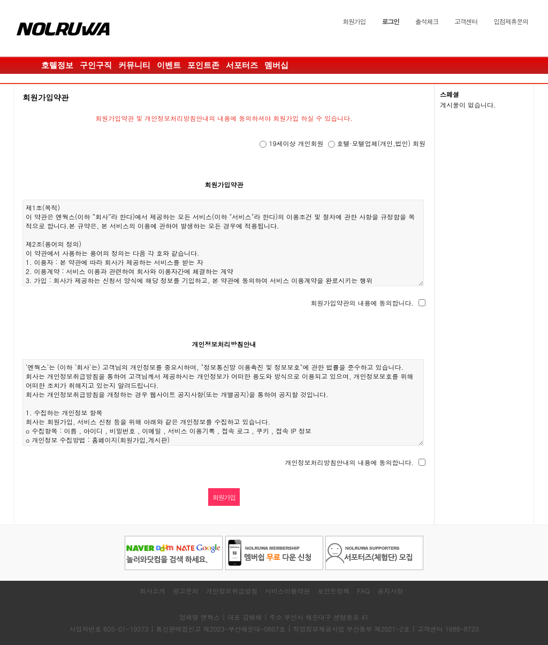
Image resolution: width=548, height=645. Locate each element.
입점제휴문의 (510, 21)
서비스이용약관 (287, 590)
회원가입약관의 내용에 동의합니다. (362, 302)
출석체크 (426, 21)
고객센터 (465, 21)
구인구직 (96, 65)
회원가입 (354, 21)
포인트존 (203, 65)
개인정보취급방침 (231, 590)
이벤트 (169, 65)
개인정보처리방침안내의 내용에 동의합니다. (349, 462)
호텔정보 (57, 65)
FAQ (363, 590)
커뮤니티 (134, 65)
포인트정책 (333, 590)
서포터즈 (242, 65)
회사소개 (152, 590)
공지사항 (390, 590)
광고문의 (186, 590)
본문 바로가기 (0, 0)
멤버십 (276, 65)
